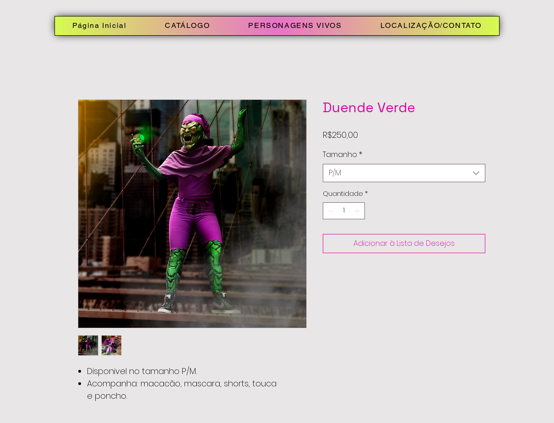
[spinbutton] (344, 211)
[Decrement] (330, 211)
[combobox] (404, 173)
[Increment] (358, 211)
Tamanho (342, 155)
